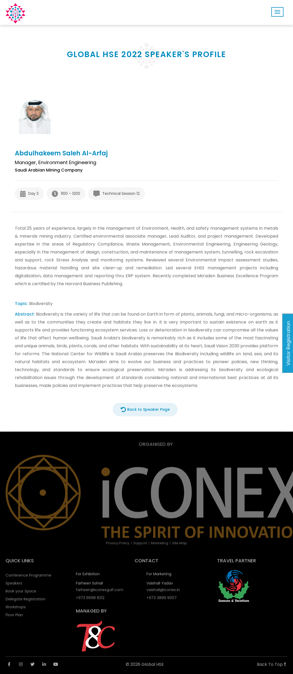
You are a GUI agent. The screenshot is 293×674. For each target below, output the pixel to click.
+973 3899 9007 (161, 599)
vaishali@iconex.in (163, 591)
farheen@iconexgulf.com (99, 591)
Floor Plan (14, 617)
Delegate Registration (25, 601)
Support (140, 543)
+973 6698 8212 (90, 599)
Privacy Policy (117, 543)
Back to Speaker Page (145, 409)
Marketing (159, 543)
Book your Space (21, 593)
